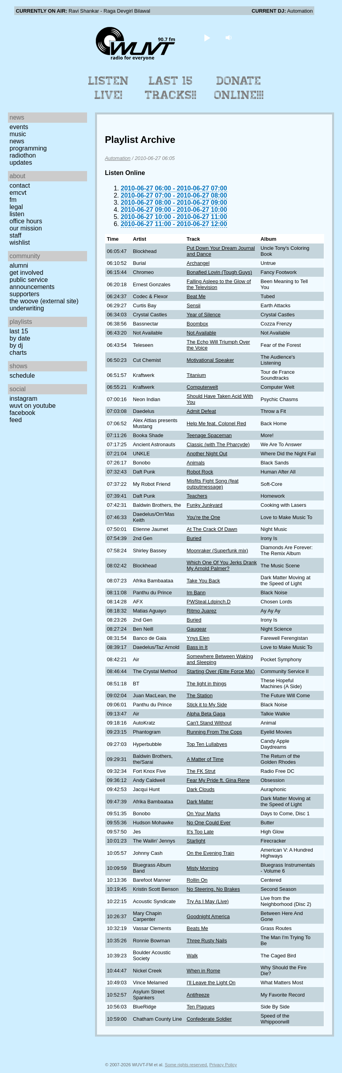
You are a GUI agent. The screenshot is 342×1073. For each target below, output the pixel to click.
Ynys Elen (198, 638)
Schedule (22, 375)
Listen (17, 214)
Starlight (196, 841)
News (17, 141)
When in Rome (203, 971)
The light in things (206, 684)
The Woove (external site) (44, 301)
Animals (196, 463)
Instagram (23, 398)
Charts (18, 352)
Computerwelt (202, 387)
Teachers (197, 496)
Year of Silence (204, 315)
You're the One (203, 517)
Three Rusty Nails (207, 941)
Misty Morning (202, 868)
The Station (200, 695)
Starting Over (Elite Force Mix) (221, 671)
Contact (20, 185)
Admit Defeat (201, 411)
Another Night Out (207, 454)
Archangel (198, 263)
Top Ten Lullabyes (207, 744)
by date (20, 338)
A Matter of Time (205, 759)
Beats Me (197, 928)
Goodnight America (208, 916)
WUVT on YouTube (33, 405)
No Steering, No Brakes (213, 889)
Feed (16, 420)
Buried (194, 538)
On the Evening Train (210, 853)
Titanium (196, 375)
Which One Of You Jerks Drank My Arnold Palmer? (222, 565)
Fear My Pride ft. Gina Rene (218, 780)
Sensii (194, 305)
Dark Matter (200, 802)
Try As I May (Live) (208, 901)
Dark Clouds (201, 789)
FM (13, 199)
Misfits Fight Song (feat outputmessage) (213, 484)
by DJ (16, 345)
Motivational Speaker (210, 360)
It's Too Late (200, 832)
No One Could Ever (209, 823)
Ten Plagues (201, 1007)
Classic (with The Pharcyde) (218, 444)
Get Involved (26, 272)
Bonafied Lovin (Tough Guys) (219, 272)
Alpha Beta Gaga (206, 714)
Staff (15, 235)
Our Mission (26, 228)
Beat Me (196, 296)
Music (18, 134)
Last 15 (19, 331)
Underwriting (27, 308)
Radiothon (23, 155)
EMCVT (18, 192)
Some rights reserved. (186, 1064)
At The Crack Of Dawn (212, 529)
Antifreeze (198, 995)
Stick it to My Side (207, 705)
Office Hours (26, 221)
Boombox (197, 324)
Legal (16, 207)
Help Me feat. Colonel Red (216, 423)
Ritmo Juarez (202, 611)
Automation (118, 158)
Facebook (22, 412)
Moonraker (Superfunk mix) (217, 551)
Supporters (25, 294)
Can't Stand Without (209, 723)
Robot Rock (200, 472)
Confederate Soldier (209, 1019)
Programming (28, 148)
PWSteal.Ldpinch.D (209, 602)
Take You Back (203, 581)
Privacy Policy (223, 1064)
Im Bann (196, 592)
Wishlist (20, 242)
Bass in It (197, 647)
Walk (192, 956)
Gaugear (197, 629)
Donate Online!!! (239, 88)
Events (19, 127)
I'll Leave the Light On (211, 982)
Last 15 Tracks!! (171, 88)
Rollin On (197, 880)
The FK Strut (201, 771)
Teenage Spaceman (209, 435)
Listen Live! (108, 88)
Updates (21, 162)
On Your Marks (203, 813)
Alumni (19, 265)
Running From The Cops (214, 732)
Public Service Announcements (32, 283)
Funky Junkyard (204, 505)
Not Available (201, 333)
